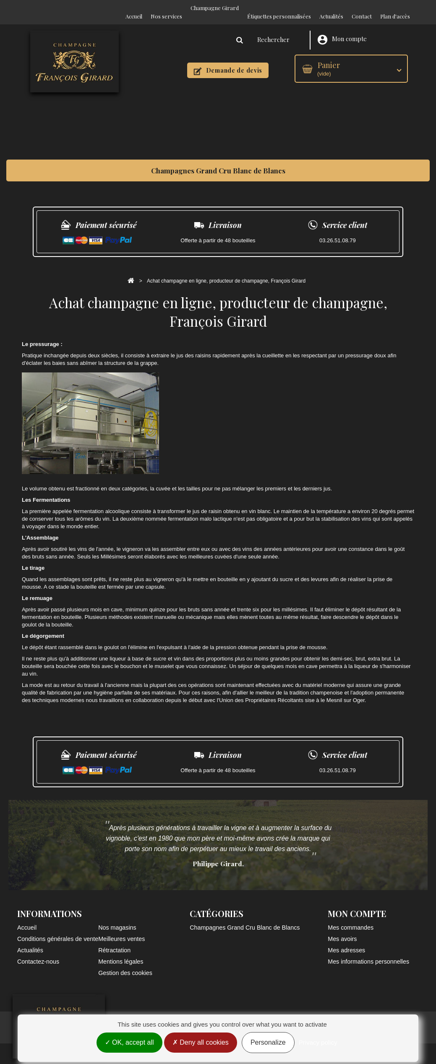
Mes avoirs (342, 930)
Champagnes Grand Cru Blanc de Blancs (218, 162)
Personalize (268, 1044)
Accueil (133, 7)
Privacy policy (318, 1044)
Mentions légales (120, 953)
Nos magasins (117, 919)
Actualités (331, 7)
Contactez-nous (38, 953)
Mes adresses (346, 941)
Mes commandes (350, 919)
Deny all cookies (200, 1044)
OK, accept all (129, 1044)
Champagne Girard (215, 7)
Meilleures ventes (121, 930)
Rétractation (114, 941)
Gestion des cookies (125, 964)
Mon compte (342, 31)
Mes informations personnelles (368, 953)
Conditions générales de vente (57, 930)
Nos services (166, 7)
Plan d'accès (395, 7)
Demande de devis (227, 62)
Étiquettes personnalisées (279, 7)
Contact (362, 7)
